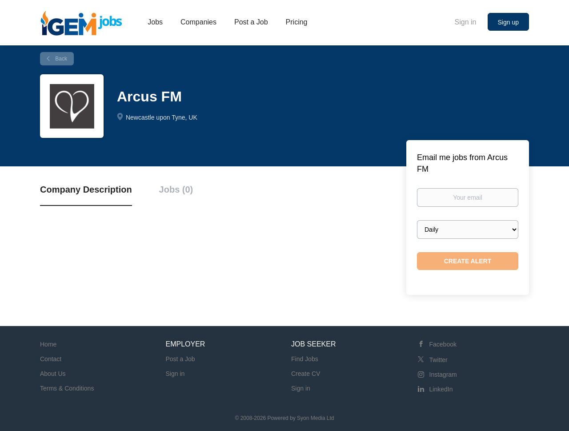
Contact (50, 359)
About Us (53, 373)
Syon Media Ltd (315, 418)
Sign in (466, 22)
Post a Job (180, 359)
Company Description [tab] (86, 189)
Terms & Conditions (67, 388)
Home (48, 344)
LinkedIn (441, 389)
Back (60, 59)
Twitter (438, 359)
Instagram (443, 374)
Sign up (508, 22)
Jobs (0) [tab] (176, 189)
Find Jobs (304, 359)
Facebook (443, 344)
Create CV (305, 373)
